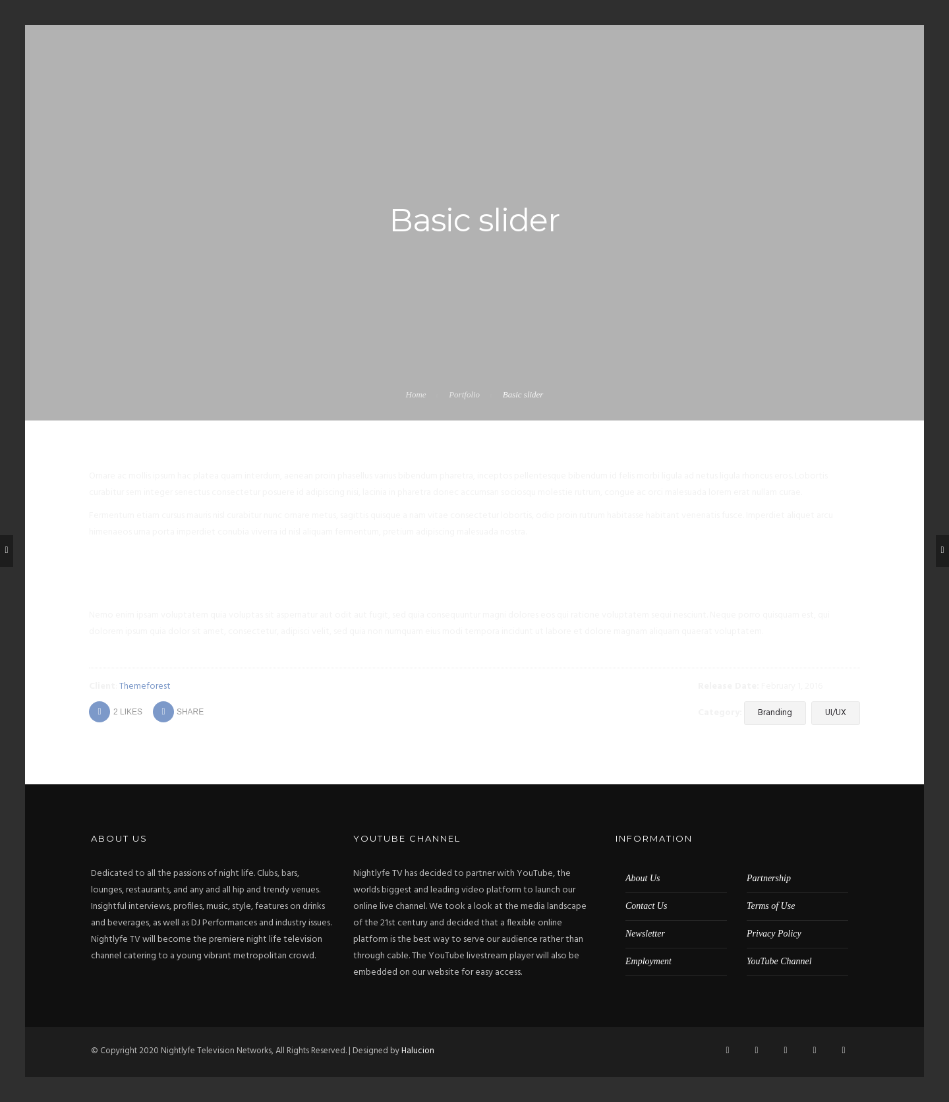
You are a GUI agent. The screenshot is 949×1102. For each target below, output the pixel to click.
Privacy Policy (774, 933)
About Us (642, 878)
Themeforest (145, 686)
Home (416, 394)
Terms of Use (771, 905)
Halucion (417, 1050)
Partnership (769, 878)
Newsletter (645, 933)
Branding (775, 713)
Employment (648, 961)
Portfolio (464, 394)
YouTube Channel (779, 961)
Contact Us (646, 905)
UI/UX (835, 713)
